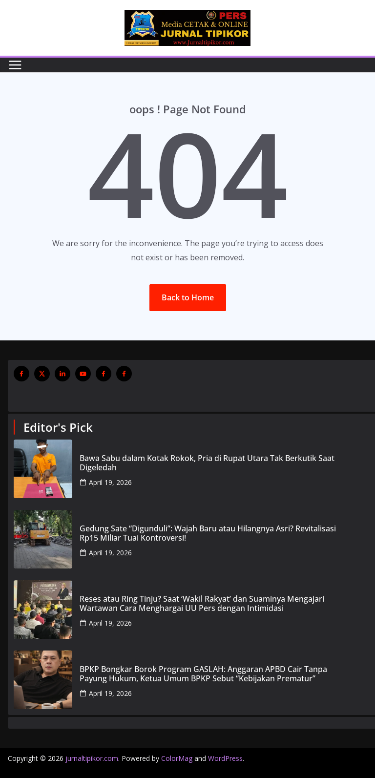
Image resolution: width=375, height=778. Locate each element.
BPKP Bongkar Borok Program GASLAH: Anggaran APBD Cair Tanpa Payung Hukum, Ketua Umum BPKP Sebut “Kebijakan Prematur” (203, 674)
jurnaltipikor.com (91, 758)
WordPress (225, 758)
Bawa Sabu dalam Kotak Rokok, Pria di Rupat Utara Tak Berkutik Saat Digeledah (207, 463)
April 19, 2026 (110, 482)
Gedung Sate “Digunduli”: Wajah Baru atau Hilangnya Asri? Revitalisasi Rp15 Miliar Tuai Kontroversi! (208, 533)
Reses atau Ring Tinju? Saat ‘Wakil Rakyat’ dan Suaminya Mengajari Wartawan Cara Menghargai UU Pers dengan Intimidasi (202, 603)
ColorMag (176, 758)
